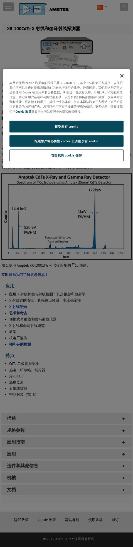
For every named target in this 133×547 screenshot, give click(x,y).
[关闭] (122, 76)
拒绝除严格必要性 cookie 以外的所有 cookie (66, 141)
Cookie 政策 (23, 111)
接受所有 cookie (66, 126)
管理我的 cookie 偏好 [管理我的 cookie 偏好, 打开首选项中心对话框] (66, 155)
